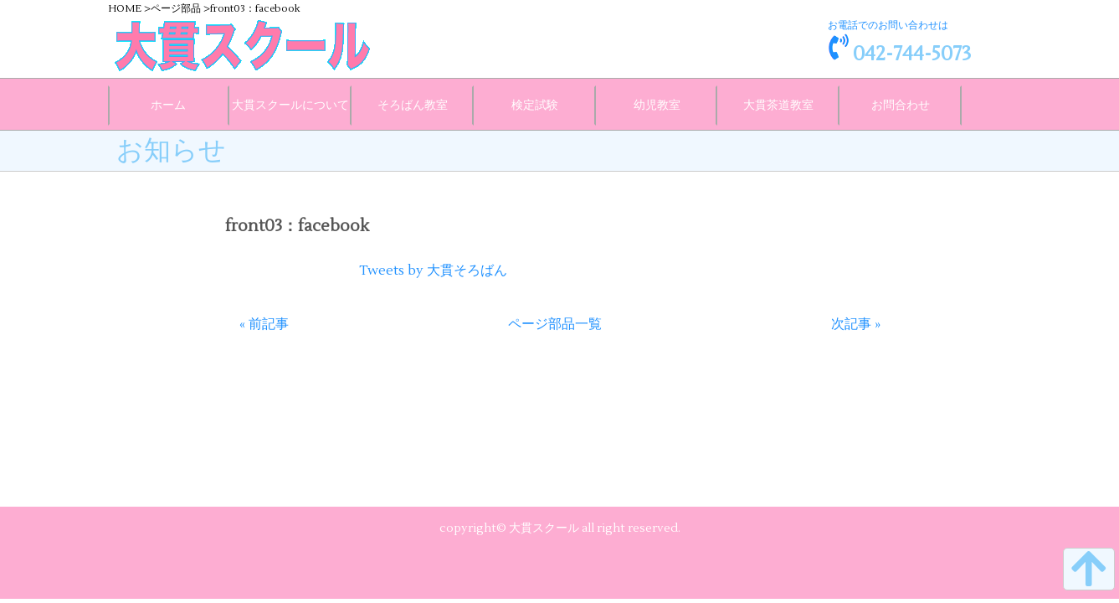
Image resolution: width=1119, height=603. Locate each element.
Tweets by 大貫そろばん (433, 270)
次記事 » (855, 324)
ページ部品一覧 (555, 324)
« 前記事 (264, 324)
